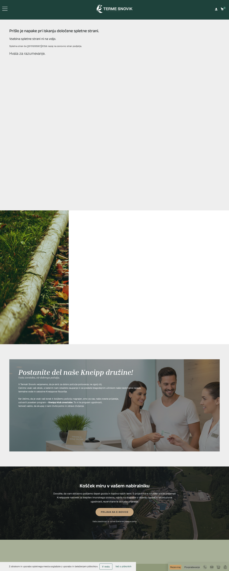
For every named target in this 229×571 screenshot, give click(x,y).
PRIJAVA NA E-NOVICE (114, 512)
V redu (106, 566)
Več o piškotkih (123, 566)
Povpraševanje (192, 567)
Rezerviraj (175, 567)
